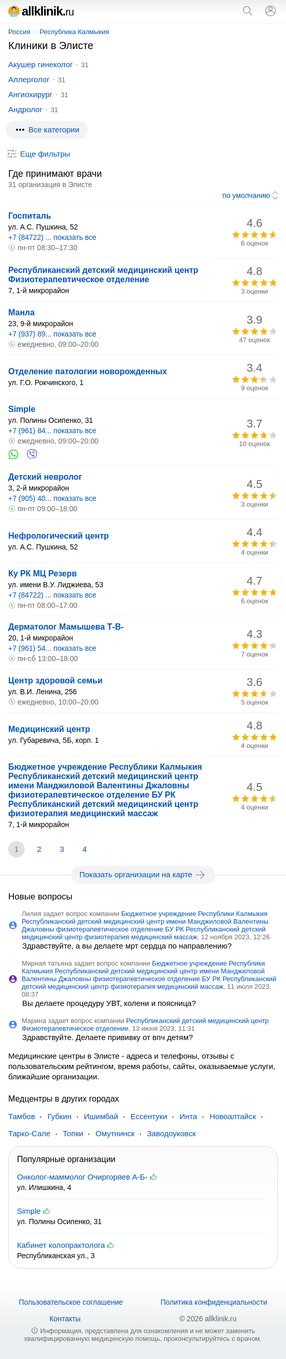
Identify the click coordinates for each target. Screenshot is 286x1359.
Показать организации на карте (143, 874)
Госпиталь (29, 215)
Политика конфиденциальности (214, 1302)
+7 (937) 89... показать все (52, 334)
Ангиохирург (30, 94)
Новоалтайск (233, 1116)
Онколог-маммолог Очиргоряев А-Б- (82, 1176)
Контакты (65, 1319)
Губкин (59, 1116)
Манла (21, 312)
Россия (19, 32)
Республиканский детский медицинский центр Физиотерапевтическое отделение (103, 275)
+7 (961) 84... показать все (52, 430)
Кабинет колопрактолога (61, 1245)
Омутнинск (115, 1133)
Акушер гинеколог (40, 64)
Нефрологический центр (58, 535)
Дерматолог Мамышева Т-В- (66, 626)
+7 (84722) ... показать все (52, 237)
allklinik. (41, 11)
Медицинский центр (49, 729)
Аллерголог (29, 79)
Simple (21, 409)
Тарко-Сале (29, 1133)
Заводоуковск (171, 1133)
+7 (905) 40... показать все (52, 498)
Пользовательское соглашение (71, 1302)
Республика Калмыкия (74, 32)
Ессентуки (149, 1116)
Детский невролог (45, 476)
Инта (188, 1116)
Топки (73, 1133)
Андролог (25, 109)
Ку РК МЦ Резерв (42, 573)
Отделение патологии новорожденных (87, 371)
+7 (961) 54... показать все (52, 648)
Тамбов (21, 1116)
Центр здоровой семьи (55, 680)
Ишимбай (101, 1116)
